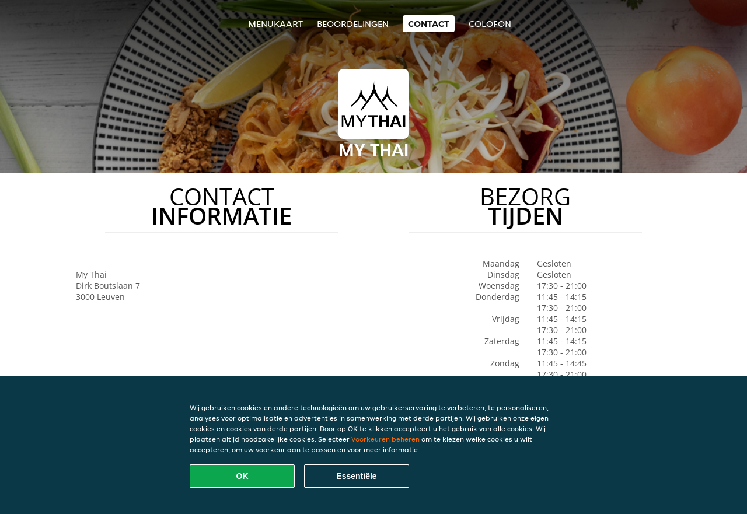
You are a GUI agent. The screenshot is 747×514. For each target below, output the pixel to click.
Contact (428, 24)
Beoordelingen (353, 24)
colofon (490, 24)
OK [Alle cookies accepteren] (242, 476)
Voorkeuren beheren (385, 439)
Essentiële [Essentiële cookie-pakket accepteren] (356, 476)
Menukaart (275, 24)
